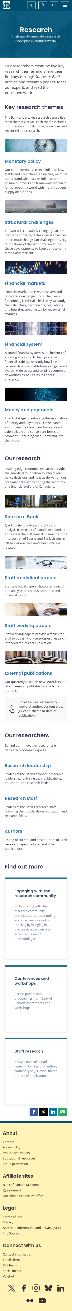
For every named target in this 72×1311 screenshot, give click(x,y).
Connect (12, 1190)
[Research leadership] (36, 766)
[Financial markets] (36, 283)
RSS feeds (10, 1265)
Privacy (8, 1222)
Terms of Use (12, 1217)
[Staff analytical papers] (36, 578)
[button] (34, 1112)
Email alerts (11, 1260)
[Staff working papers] (36, 626)
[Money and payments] (36, 410)
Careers (8, 1142)
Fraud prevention (15, 1164)
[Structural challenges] (36, 222)
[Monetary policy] (36, 161)
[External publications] (36, 673)
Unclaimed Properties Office (23, 1196)
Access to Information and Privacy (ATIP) (32, 1228)
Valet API (9, 1276)
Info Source (11, 1233)
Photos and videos (16, 1153)
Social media (12, 1271)
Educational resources (19, 1158)
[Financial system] (36, 344)
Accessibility (11, 1147)
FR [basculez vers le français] (54, 5)
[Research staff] (36, 798)
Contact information (17, 1254)
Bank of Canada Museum (21, 1185)
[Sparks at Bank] (36, 517)
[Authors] (36, 831)
